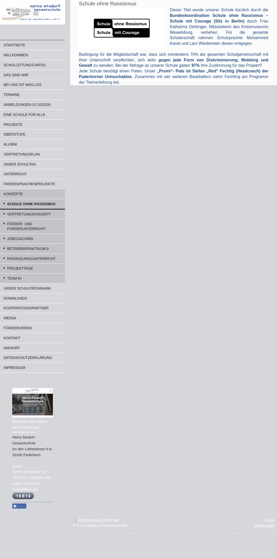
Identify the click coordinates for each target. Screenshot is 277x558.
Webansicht (264, 525)
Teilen (19, 506)
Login (269, 520)
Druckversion (87, 520)
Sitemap (112, 520)
